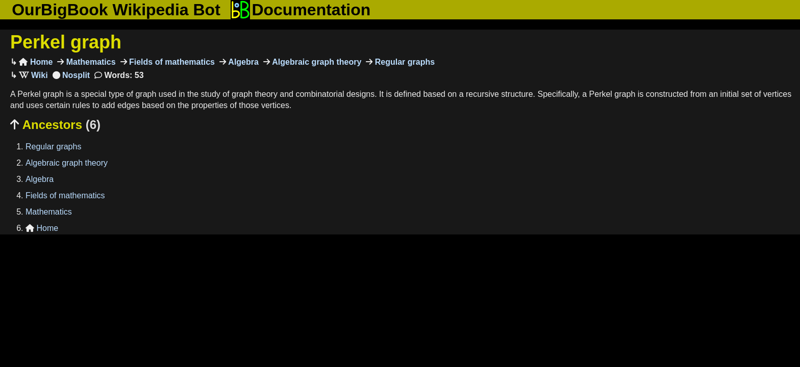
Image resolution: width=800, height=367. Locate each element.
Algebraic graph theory (316, 62)
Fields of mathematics (171, 62)
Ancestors (55, 125)
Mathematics (89, 62)
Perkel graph (65, 42)
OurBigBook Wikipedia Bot (116, 10)
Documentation (300, 9)
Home (36, 62)
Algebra (242, 62)
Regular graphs (403, 62)
